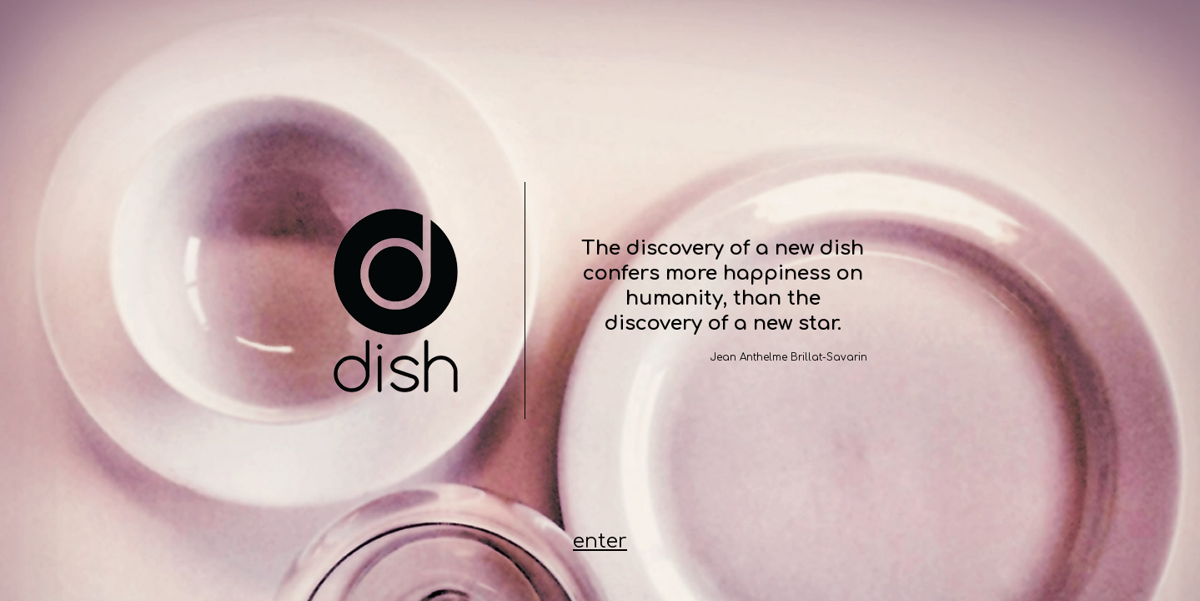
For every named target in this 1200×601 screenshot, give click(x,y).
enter (600, 541)
